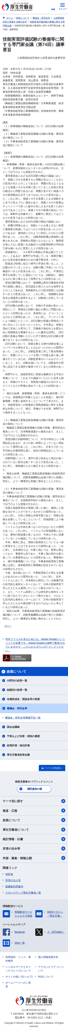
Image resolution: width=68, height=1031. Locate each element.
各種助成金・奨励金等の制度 (23, 699)
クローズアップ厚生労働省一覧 (23, 892)
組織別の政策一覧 (17, 689)
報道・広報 (34, 811)
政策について (34, 820)
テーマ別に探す (34, 801)
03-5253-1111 (35, 1017)
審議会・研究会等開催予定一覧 (23, 717)
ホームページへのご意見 (18, 984)
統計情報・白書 (34, 839)
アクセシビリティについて (50, 968)
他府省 (9, 874)
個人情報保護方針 (48, 957)
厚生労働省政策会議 (18, 754)
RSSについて (45, 976)
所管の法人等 (13, 880)
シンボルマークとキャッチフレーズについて (18, 968)
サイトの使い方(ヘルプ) (18, 976)
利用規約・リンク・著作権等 (18, 959)
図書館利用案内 (14, 886)
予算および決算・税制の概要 (23, 736)
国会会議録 (13, 726)
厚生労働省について (34, 830)
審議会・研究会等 (17, 708)
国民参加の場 (34, 788)
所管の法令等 (34, 849)
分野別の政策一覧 (17, 680)
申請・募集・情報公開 (34, 858)
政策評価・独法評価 (18, 745)
